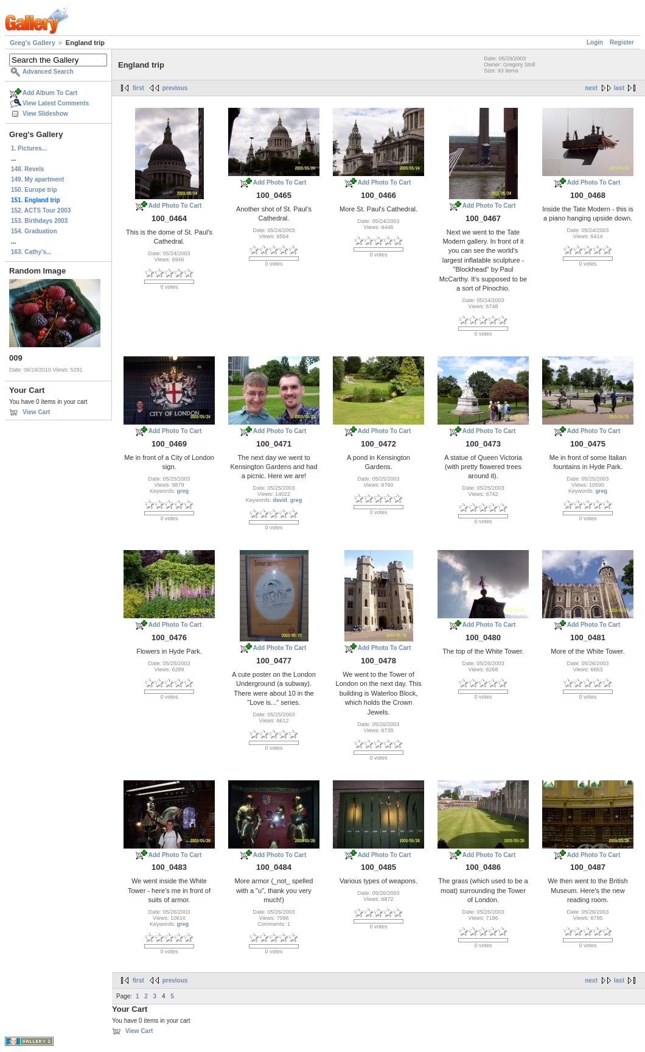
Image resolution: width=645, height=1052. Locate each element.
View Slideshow (45, 113)
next (591, 88)
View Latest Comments (56, 103)
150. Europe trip (34, 189)
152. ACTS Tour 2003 (41, 210)
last (619, 88)
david (280, 500)
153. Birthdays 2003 (39, 220)
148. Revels (27, 169)
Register (622, 42)
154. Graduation (34, 231)
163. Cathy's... (31, 252)
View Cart (36, 412)
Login (595, 42)
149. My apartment (37, 179)
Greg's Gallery (32, 42)
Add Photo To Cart (175, 205)
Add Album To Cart (50, 93)
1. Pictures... (29, 148)
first (138, 88)
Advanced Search (48, 71)
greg (183, 491)
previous (175, 88)
